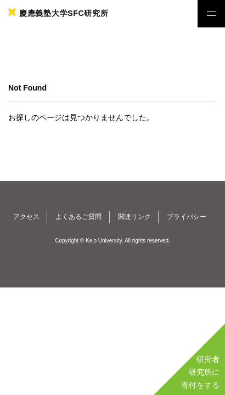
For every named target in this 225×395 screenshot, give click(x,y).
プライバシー (186, 217)
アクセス (26, 217)
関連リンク (134, 217)
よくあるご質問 (78, 217)
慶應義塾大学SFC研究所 (63, 13)
